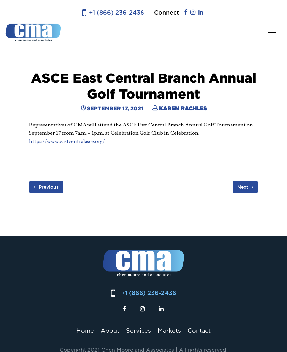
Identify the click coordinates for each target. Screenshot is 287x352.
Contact (199, 330)
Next (245, 187)
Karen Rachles (183, 108)
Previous (46, 187)
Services (138, 330)
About (110, 330)
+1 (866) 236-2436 (116, 12)
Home (85, 330)
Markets (169, 330)
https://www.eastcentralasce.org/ (67, 141)
